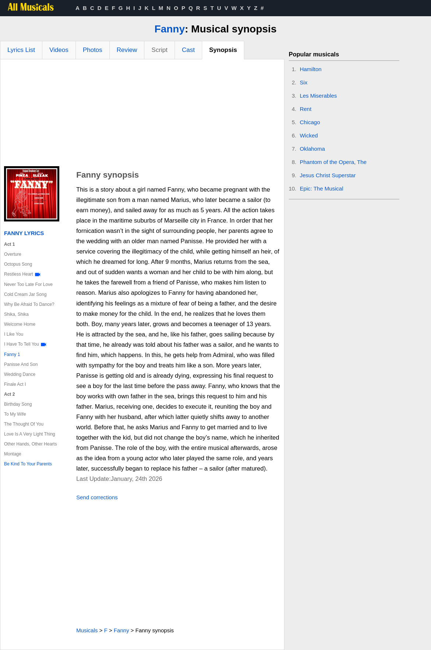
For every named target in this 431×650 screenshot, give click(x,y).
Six (304, 82)
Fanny (169, 29)
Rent (306, 109)
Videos (59, 49)
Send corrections (97, 497)
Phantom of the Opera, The (333, 162)
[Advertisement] (142, 114)
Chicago (310, 122)
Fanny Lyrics (24, 233)
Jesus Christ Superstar (328, 175)
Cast (188, 49)
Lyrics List (21, 49)
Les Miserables (318, 95)
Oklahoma (312, 149)
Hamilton (311, 69)
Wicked (309, 135)
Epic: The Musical (321, 188)
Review (127, 49)
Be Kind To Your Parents (28, 463)
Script (159, 49)
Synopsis (223, 49)
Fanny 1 (12, 354)
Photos (92, 49)
